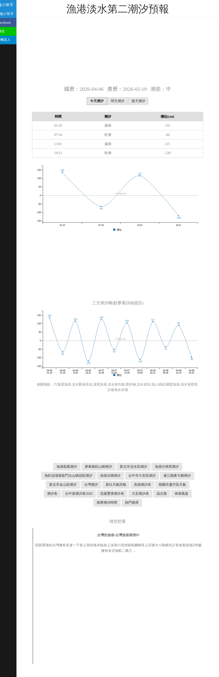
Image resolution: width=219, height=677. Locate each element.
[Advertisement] (125, 51)
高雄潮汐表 (150, 484)
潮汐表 (60, 493)
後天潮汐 (146, 101)
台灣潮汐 (99, 484)
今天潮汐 (105, 101)
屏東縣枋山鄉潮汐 (106, 466)
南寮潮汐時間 (115, 502)
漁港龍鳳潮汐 (74, 466)
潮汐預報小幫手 (15, 5)
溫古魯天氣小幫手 (16, 14)
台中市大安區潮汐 (150, 475)
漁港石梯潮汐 (118, 475)
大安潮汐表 (148, 493)
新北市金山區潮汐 (70, 484)
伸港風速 (189, 493)
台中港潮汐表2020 (86, 493)
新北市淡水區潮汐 (141, 466)
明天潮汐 (125, 101)
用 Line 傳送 (11, 31)
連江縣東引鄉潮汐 (185, 475)
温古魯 (169, 493)
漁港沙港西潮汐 (175, 466)
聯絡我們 (9, 48)
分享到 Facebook (14, 22)
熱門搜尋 (139, 502)
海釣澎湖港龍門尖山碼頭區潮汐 (76, 475)
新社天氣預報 (124, 484)
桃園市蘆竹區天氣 (180, 484)
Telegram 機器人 (14, 40)
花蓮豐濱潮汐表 (120, 493)
